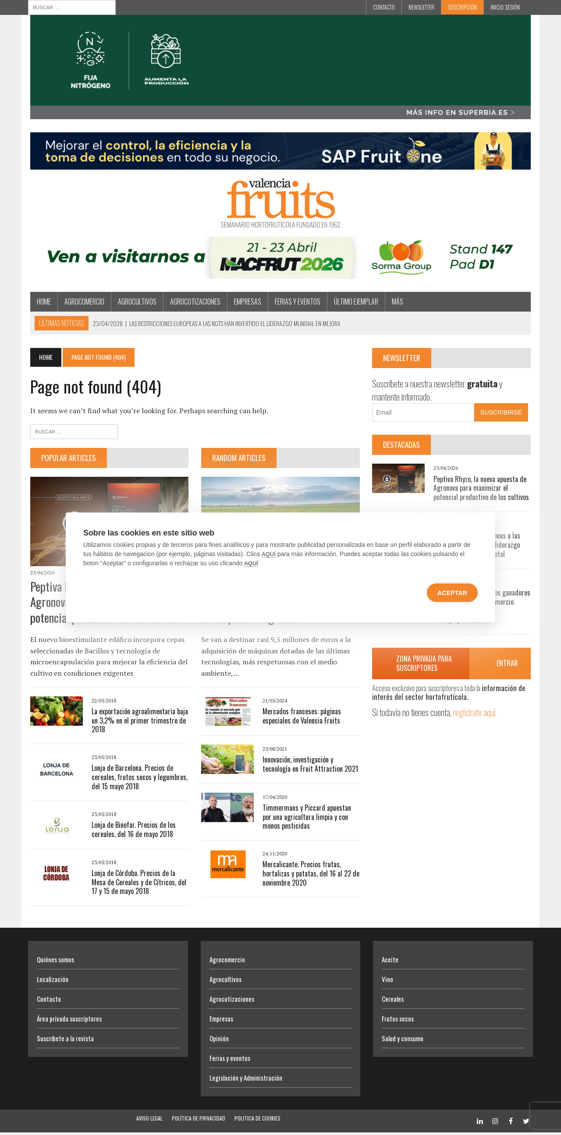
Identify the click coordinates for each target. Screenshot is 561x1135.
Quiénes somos (55, 962)
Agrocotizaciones (193, 303)
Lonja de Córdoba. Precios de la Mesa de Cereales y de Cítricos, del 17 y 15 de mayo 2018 (136, 884)
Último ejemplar (354, 303)
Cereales (393, 1001)
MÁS (395, 303)
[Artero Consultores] (280, 165)
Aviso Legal (149, 1120)
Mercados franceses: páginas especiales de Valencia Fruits (301, 718)
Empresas (245, 303)
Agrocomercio (82, 303)
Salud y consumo (402, 1041)
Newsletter (421, 7)
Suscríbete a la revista (65, 1041)
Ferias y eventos (295, 303)
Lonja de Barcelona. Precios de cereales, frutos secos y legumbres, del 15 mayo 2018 (137, 779)
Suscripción (462, 7)
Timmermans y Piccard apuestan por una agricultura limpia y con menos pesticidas (306, 819)
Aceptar (452, 592)
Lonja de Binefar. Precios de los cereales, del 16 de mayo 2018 (131, 831)
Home (42, 303)
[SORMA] (280, 274)
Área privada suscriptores (69, 1021)
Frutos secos (398, 1021)
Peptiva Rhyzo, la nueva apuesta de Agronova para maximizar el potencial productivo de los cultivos (482, 489)
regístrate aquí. (476, 713)
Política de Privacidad (198, 1120)
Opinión (219, 1041)
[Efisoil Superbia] (280, 114)
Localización (52, 981)
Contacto (384, 7)
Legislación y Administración (245, 1080)
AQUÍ (269, 554)
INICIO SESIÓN (505, 7)
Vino (387, 981)
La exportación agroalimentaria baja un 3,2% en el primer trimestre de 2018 (137, 722)
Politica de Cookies (257, 1120)
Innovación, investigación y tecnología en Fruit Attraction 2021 (310, 766)
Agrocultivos (135, 303)
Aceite (390, 962)
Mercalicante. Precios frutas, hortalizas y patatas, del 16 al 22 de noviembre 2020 (310, 876)
